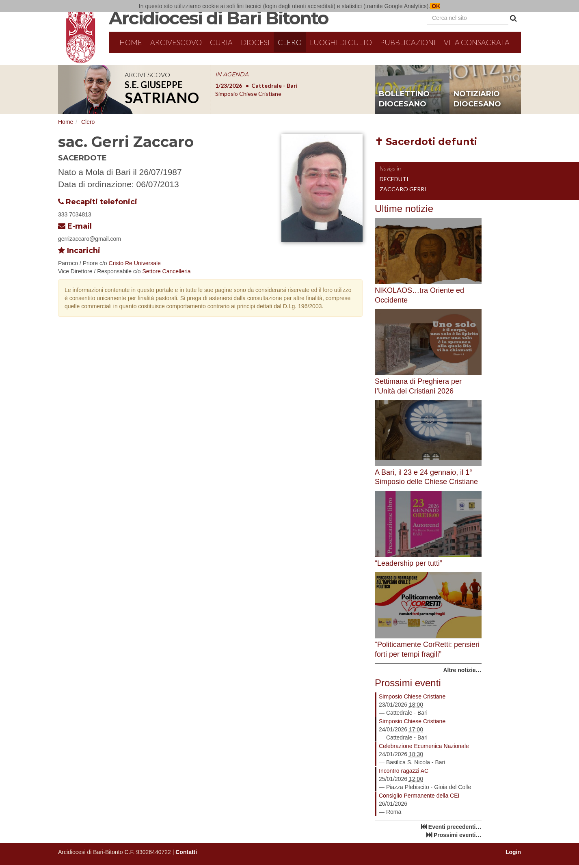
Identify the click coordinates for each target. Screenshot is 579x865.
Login (513, 852)
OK (435, 6)
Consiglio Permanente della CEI (419, 795)
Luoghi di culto (341, 42)
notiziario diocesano (477, 99)
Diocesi (255, 42)
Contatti (186, 852)
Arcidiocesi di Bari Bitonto (218, 18)
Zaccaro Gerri (403, 189)
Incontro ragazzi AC (403, 771)
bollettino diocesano (404, 99)
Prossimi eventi (408, 682)
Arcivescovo (176, 42)
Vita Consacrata (477, 42)
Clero (290, 42)
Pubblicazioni (408, 42)
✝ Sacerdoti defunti (426, 141)
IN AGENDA (231, 74)
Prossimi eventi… (458, 835)
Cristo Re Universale (135, 263)
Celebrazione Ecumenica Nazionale (424, 746)
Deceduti (394, 178)
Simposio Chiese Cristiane (412, 696)
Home (130, 42)
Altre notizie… (462, 670)
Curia (221, 42)
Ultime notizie (404, 208)
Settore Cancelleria (167, 271)
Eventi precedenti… (455, 827)
